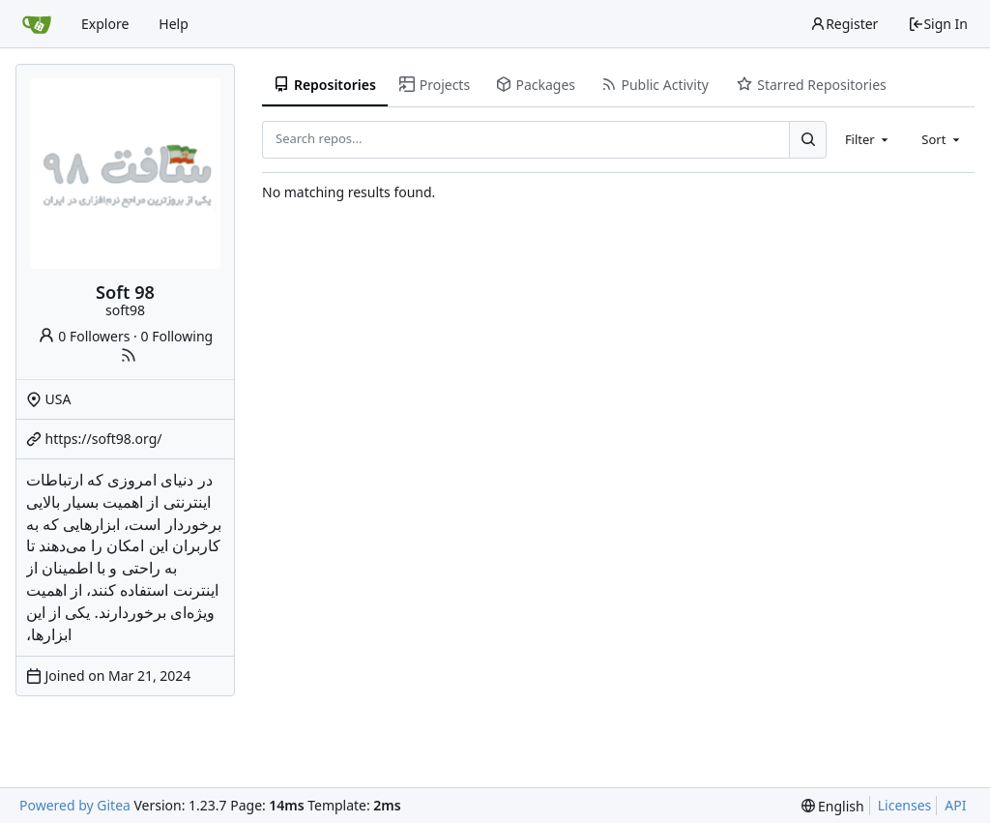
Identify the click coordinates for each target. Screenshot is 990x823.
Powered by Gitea (75, 805)
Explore (105, 24)
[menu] (832, 806)
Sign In (938, 24)
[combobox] (868, 139)
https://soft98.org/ (103, 438)
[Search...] (807, 139)
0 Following (177, 336)
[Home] (37, 24)
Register (844, 24)
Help (174, 24)
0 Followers (84, 336)
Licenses (905, 805)
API (955, 805)
